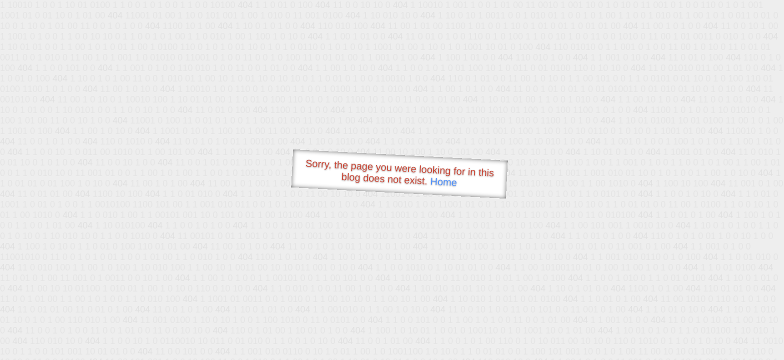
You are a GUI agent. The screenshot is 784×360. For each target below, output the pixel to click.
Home (443, 182)
